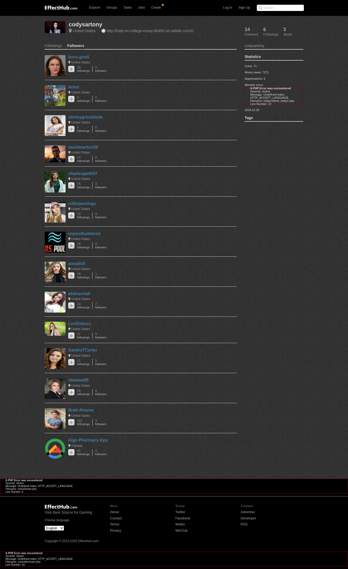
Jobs (141, 7)
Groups (111, 7)
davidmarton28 (83, 147)
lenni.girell (78, 57)
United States (84, 31)
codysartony (85, 24)
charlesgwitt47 (82, 173)
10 (83, 69)
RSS (244, 524)
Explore (94, 7)
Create (156, 7)
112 (83, 422)
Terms (114, 524)
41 (83, 452)
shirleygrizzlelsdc (85, 117)
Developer (248, 518)
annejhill (76, 263)
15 (83, 185)
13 (83, 215)
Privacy (115, 530)
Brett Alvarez (81, 410)
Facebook (182, 518)
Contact (116, 518)
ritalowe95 (78, 380)
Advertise (248, 512)
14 (83, 159)
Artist (73, 87)
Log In (227, 7)
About (114, 512)
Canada (76, 446)
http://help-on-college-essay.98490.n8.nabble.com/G (150, 31)
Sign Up (244, 7)
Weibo (180, 524)
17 (83, 335)
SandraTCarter (82, 350)
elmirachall (79, 293)
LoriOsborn (79, 323)
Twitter (180, 512)
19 (83, 275)
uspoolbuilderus (84, 233)
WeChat (181, 530)
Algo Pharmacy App (88, 440)
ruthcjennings (82, 203)
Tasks (127, 7)
